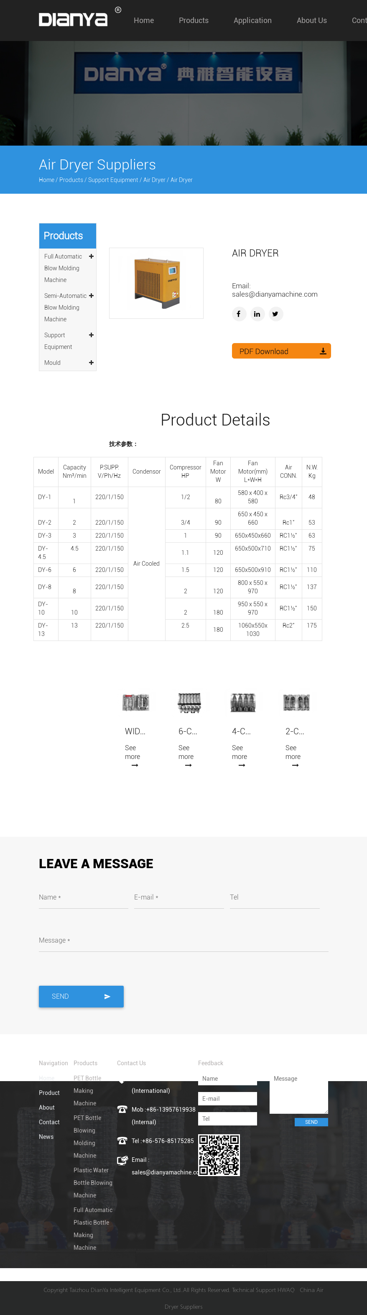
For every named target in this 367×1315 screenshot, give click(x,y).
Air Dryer (154, 180)
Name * (50, 897)
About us (312, 20)
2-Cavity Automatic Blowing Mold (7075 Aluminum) (296, 731)
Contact (49, 1122)
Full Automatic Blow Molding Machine (69, 267)
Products (194, 20)
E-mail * (146, 897)
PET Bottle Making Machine (87, 1091)
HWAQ (286, 1290)
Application (253, 20)
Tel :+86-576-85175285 (163, 1141)
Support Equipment (113, 180)
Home (144, 20)
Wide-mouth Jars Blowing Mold (136, 731)
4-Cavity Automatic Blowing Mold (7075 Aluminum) (243, 731)
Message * (54, 940)
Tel (234, 897)
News (46, 1136)
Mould (69, 361)
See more (132, 756)
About (47, 1107)
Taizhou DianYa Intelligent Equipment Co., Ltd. (125, 1290)
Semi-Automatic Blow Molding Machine (69, 306)
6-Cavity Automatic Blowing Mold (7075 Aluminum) (189, 731)
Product (49, 1092)
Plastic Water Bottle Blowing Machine (93, 1183)
